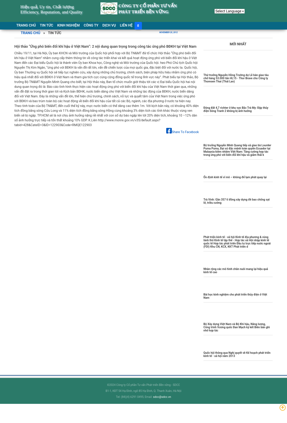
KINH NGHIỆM (68, 25)
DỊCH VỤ (109, 25)
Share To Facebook (182, 132)
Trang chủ (30, 33)
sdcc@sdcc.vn (162, 396)
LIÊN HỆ (126, 25)
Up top (283, 408)
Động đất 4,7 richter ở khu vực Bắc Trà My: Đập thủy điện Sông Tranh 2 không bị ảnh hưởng (235, 109)
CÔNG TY (91, 25)
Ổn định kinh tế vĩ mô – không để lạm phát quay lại (235, 177)
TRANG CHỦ (26, 25)
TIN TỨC (46, 25)
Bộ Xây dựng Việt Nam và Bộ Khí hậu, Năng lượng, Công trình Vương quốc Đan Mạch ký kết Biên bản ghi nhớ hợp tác (236, 327)
